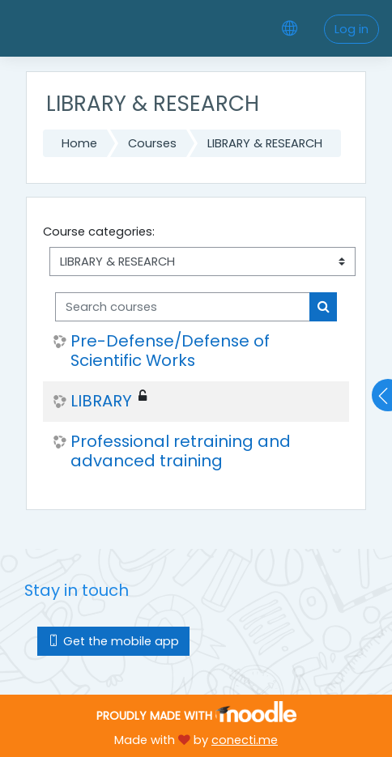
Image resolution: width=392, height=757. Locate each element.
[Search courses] (182, 306)
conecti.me (244, 740)
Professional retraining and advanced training (180, 451)
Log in (351, 29)
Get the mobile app (113, 641)
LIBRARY (101, 401)
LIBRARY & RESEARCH (264, 143)
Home (79, 143)
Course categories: (99, 231)
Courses (152, 143)
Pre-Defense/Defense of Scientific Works (170, 351)
